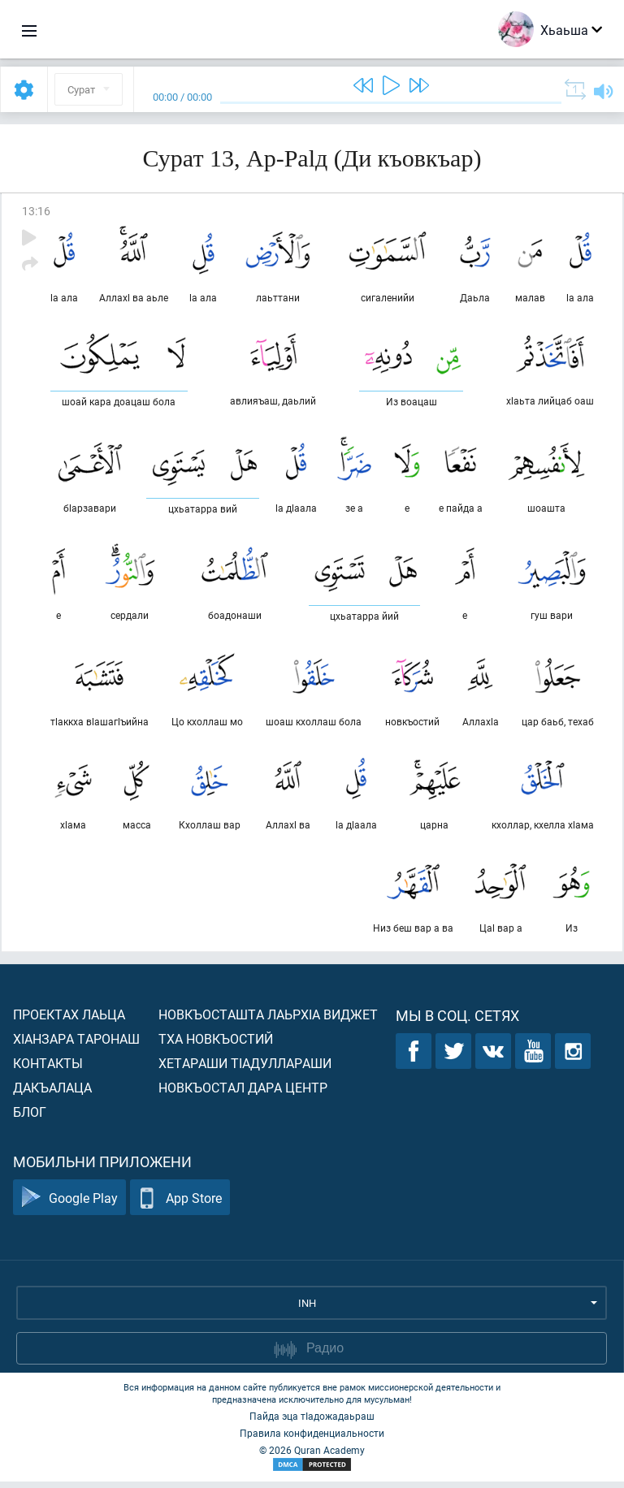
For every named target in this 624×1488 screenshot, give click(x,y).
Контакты (48, 1069)
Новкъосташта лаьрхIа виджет (268, 1020)
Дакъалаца (52, 1093)
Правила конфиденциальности (312, 1439)
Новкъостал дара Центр (242, 1093)
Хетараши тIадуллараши (245, 1069)
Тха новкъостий (215, 1044)
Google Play (69, 1204)
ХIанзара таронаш (76, 1044)
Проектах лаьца (69, 1020)
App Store (180, 1204)
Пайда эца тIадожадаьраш (312, 1422)
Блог (29, 1118)
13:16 (36, 210)
